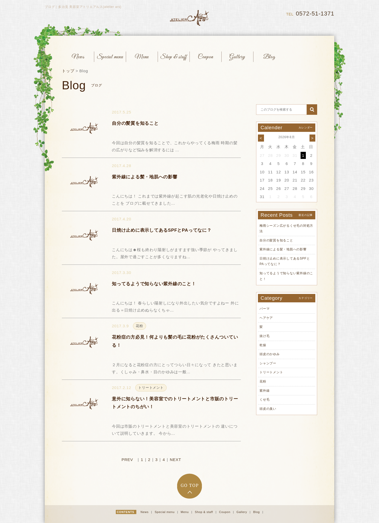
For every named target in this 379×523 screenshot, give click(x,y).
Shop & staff (204, 512)
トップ (68, 71)
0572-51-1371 (315, 13)
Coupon (225, 512)
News (145, 512)
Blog (257, 512)
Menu (185, 512)
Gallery (242, 512)
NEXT (175, 459)
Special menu (165, 512)
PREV (127, 459)
